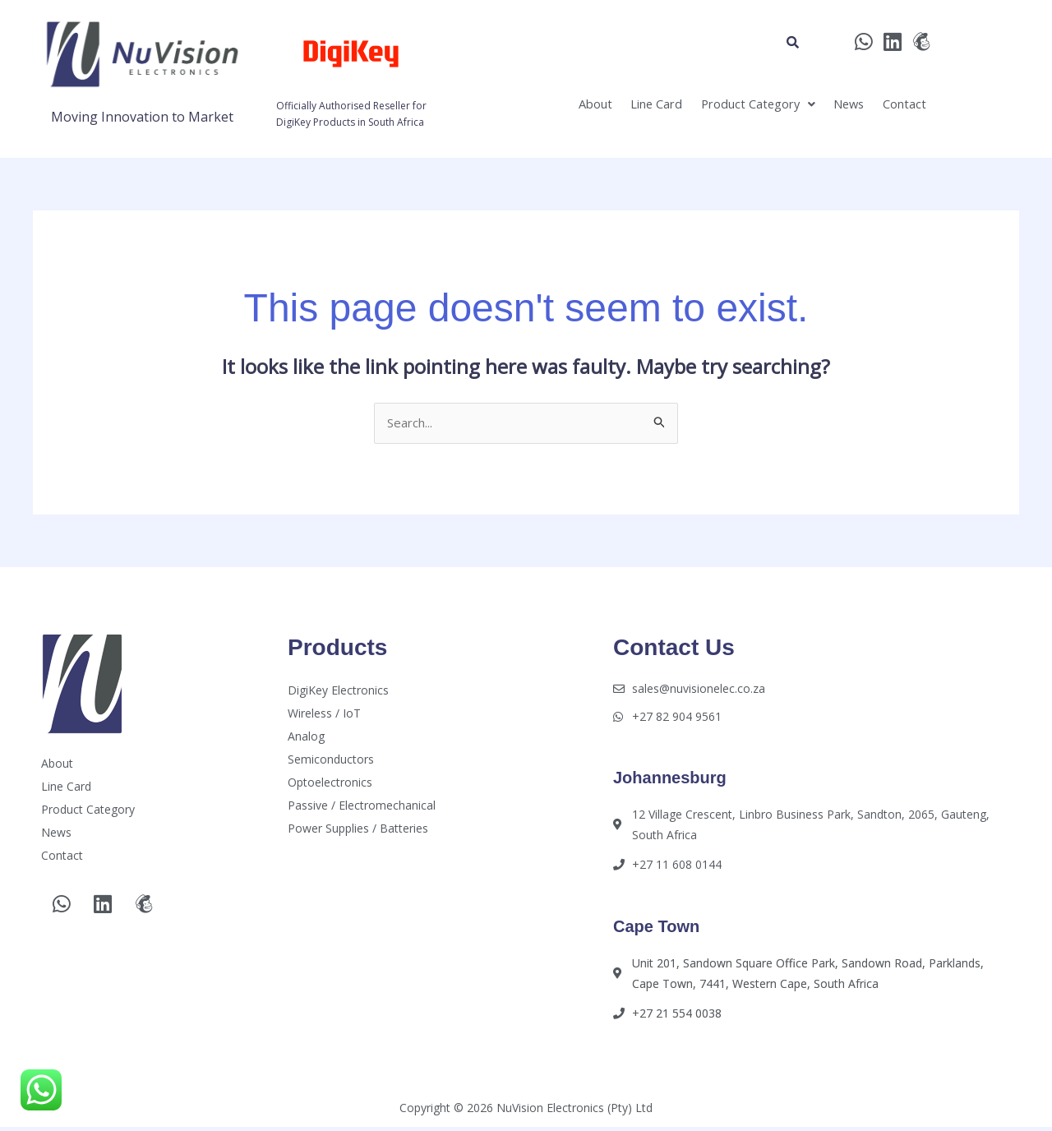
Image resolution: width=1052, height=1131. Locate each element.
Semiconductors (331, 761)
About (541, 108)
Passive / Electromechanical (362, 807)
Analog (306, 738)
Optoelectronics (330, 784)
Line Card (613, 108)
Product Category (729, 108)
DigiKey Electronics (338, 691)
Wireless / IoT (324, 714)
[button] (729, 108)
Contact (899, 108)
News (833, 108)
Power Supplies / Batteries (358, 830)
